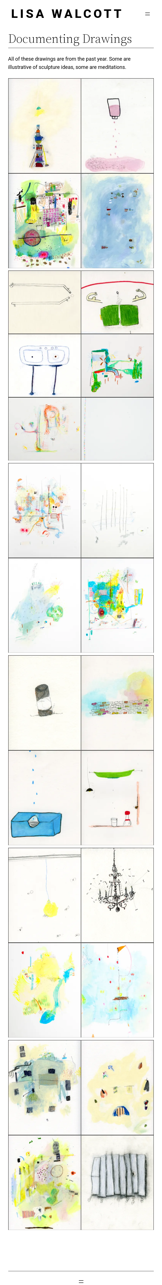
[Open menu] (147, 13)
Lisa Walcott (67, 14)
